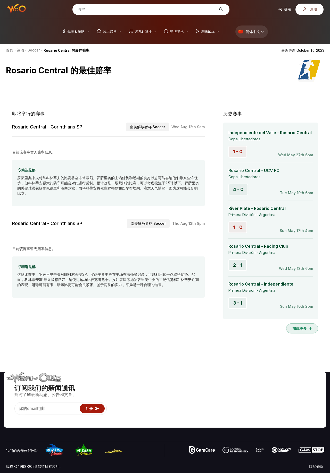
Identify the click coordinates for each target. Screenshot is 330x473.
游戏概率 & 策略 (262, 386)
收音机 (293, 416)
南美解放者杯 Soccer (147, 127)
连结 (291, 401)
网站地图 (317, 401)
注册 (310, 9)
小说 (313, 408)
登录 (284, 9)
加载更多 (302, 328)
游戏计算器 (258, 393)
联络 (291, 393)
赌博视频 (317, 386)
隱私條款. (316, 466)
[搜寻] (147, 9)
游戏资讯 (256, 401)
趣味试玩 (256, 408)
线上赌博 (256, 416)
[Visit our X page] (21, 417)
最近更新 (295, 408)
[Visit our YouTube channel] (10, 417)
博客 (313, 393)
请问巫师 (256, 423)
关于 (291, 386)
